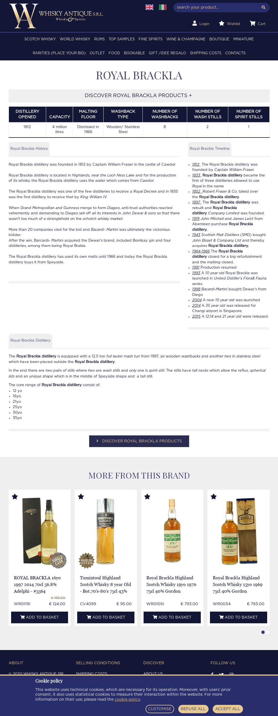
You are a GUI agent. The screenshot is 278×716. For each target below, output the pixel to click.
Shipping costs (205, 53)
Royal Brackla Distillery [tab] (30, 340)
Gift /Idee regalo (167, 53)
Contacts (235, 53)
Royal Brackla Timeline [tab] (210, 149)
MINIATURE (243, 39)
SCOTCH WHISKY (40, 39)
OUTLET (97, 53)
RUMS (99, 39)
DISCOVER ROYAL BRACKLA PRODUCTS (139, 441)
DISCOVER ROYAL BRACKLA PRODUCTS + (139, 95)
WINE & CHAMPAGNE (186, 39)
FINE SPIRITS (150, 39)
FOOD (114, 53)
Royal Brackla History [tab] (29, 149)
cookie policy (127, 700)
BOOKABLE (134, 53)
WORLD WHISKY (75, 39)
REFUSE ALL (193, 709)
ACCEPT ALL (227, 709)
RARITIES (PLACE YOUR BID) (59, 53)
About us (153, 674)
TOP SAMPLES (122, 39)
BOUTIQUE (219, 39)
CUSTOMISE (159, 709)
